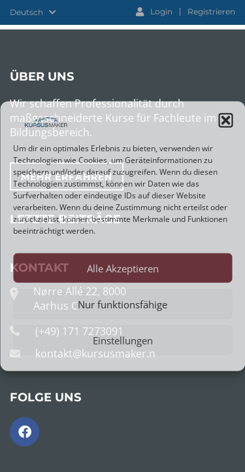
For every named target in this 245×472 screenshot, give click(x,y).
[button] (225, 120)
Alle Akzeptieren (123, 267)
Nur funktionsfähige (122, 303)
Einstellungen (123, 339)
